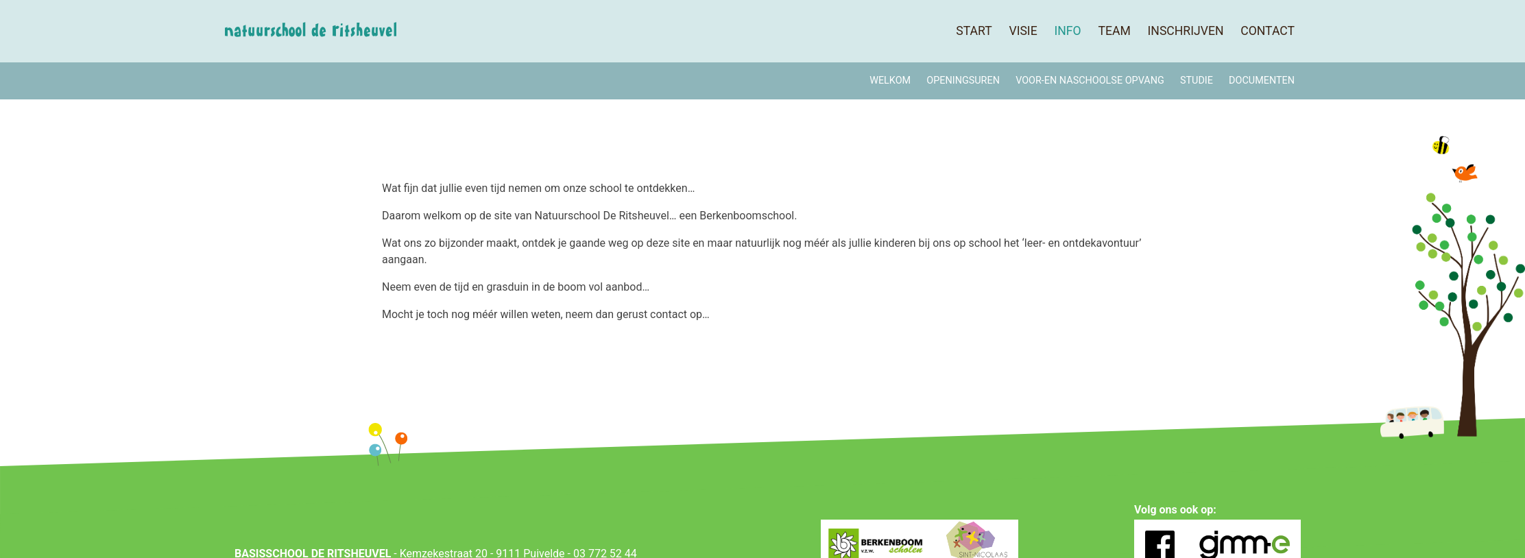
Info (1067, 31)
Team (1114, 31)
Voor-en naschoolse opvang (1090, 80)
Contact (1267, 31)
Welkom (890, 80)
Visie (1023, 31)
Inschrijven (1186, 31)
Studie (1196, 80)
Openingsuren (963, 80)
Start (974, 31)
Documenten (1262, 80)
